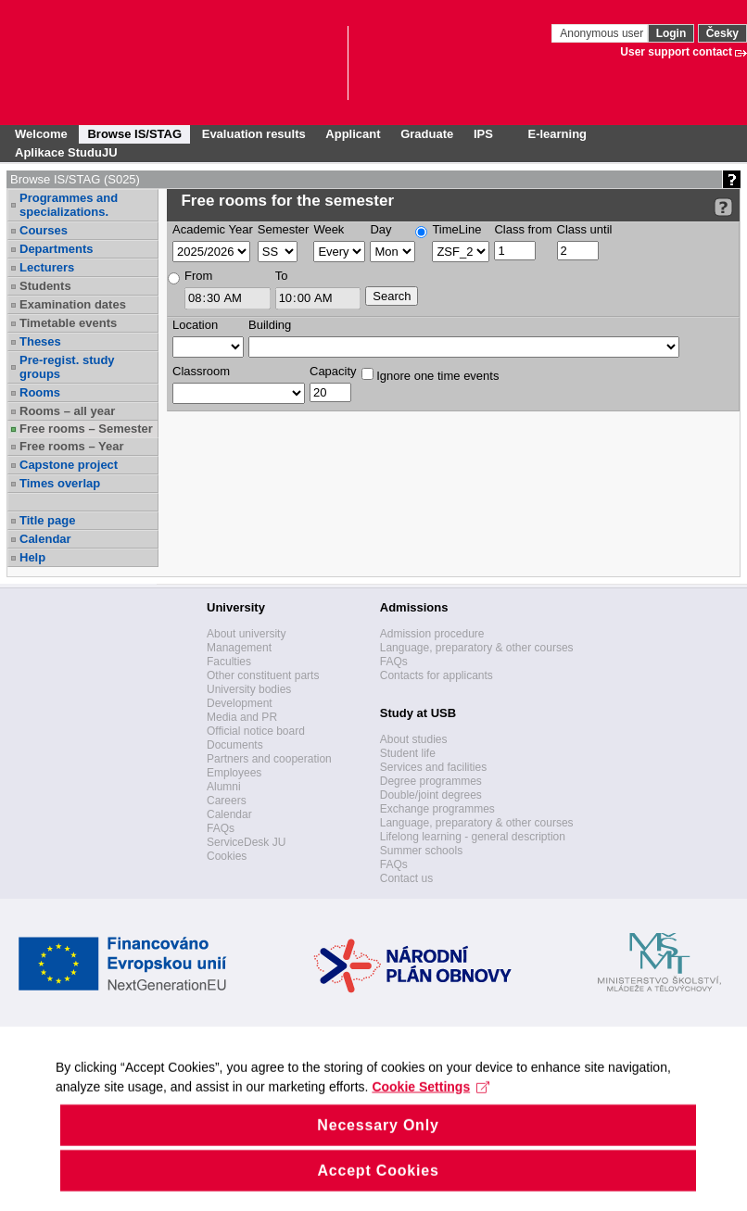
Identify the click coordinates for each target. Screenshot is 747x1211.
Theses (40, 341)
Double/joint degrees (431, 794)
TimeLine (456, 229)
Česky (722, 33)
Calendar (45, 539)
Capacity (333, 371)
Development (239, 703)
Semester (284, 229)
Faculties (229, 661)
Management (239, 647)
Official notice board (256, 731)
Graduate (426, 134)
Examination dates (72, 304)
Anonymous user (603, 33)
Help (32, 557)
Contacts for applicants (436, 675)
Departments (56, 249)
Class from (522, 229)
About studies (414, 739)
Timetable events (68, 323)
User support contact (676, 51)
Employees (234, 772)
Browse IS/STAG (134, 134)
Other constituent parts (263, 675)
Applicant (352, 134)
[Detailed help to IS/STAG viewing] (723, 207)
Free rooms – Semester (86, 428)
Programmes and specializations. (68, 205)
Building (269, 325)
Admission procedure (432, 633)
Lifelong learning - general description (472, 836)
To (281, 276)
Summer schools (421, 850)
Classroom (201, 371)
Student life (408, 753)
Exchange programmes (437, 808)
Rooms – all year (67, 411)
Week (328, 229)
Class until (585, 229)
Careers (227, 800)
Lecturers (46, 267)
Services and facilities (433, 767)
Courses (43, 230)
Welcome (41, 134)
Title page (47, 520)
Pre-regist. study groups (67, 367)
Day (380, 229)
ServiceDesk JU (246, 842)
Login (671, 33)
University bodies (249, 689)
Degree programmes (431, 781)
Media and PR (242, 717)
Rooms (39, 392)
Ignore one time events (430, 375)
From (198, 276)
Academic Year (212, 229)
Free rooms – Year (71, 446)
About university (246, 633)
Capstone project (68, 465)
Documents (235, 744)
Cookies (227, 856)
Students (45, 286)
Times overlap (59, 483)
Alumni (224, 786)
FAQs (220, 828)
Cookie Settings (430, 1111)
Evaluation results (254, 134)
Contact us (406, 878)
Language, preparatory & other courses (477, 647)
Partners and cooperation (269, 758)
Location (195, 325)
